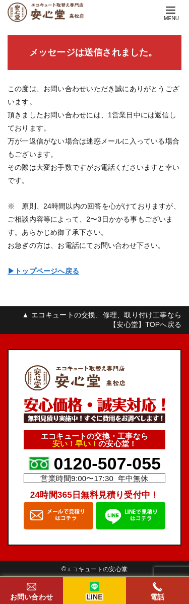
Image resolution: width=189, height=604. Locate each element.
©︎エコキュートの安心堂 (94, 569)
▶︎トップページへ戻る (43, 271)
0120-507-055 (107, 463)
